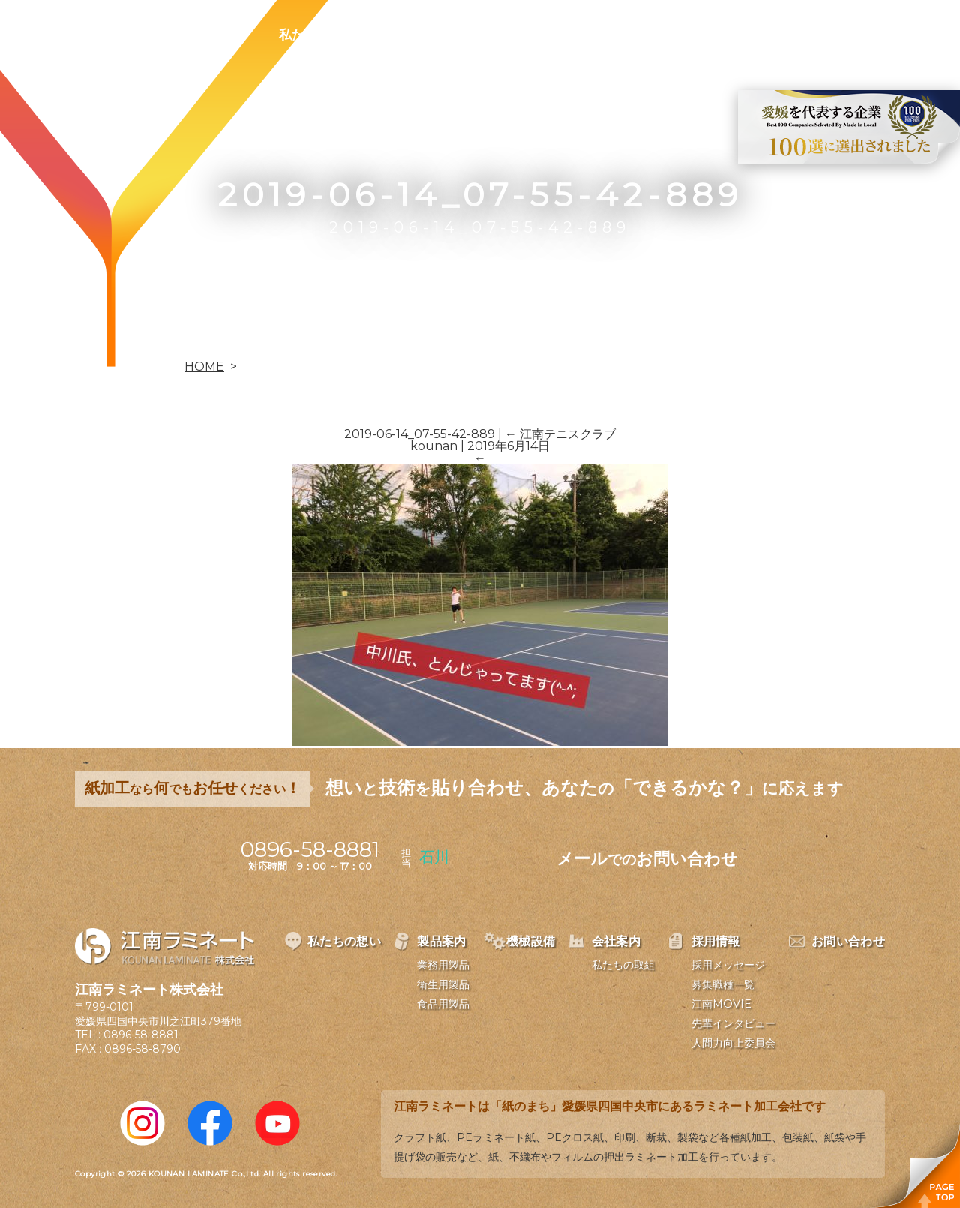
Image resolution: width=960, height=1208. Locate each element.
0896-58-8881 (141, 1034)
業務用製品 (443, 965)
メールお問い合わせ (647, 859)
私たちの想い (317, 34)
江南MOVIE (722, 1004)
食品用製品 (443, 1004)
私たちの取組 (623, 965)
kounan (434, 446)
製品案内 (417, 34)
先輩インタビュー (734, 1023)
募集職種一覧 (723, 984)
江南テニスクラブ (560, 434)
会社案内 (591, 34)
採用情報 (678, 34)
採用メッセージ (728, 965)
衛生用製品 (443, 984)
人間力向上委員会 (734, 1043)
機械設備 (504, 34)
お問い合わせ (778, 34)
